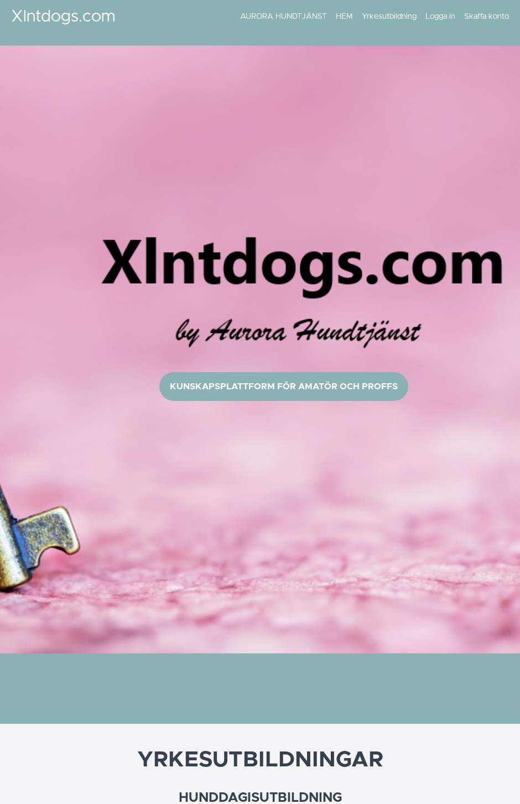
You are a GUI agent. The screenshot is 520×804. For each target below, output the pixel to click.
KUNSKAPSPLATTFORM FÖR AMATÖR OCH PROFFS (284, 386)
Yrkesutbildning (389, 16)
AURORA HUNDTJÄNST (283, 16)
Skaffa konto (486, 16)
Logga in (440, 16)
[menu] (370, 16)
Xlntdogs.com (63, 16)
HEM (344, 16)
